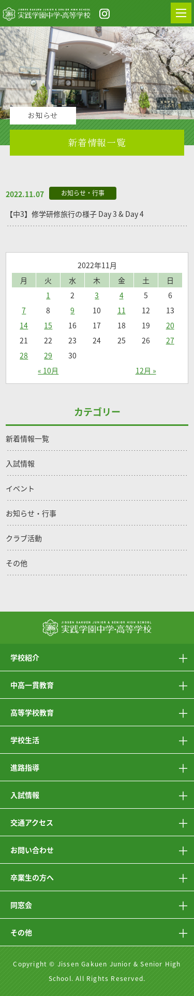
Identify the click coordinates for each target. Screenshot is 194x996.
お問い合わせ (32, 850)
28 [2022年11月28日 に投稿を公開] (24, 355)
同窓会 (21, 905)
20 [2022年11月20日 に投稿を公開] (170, 325)
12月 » (146, 370)
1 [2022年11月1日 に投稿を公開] (48, 295)
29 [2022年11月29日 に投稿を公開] (48, 355)
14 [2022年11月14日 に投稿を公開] (24, 325)
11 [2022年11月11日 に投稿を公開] (121, 310)
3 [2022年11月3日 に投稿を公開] (97, 295)
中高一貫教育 (32, 685)
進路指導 (24, 767)
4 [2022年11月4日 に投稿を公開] (122, 295)
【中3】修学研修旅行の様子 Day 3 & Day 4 (75, 214)
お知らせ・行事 (31, 513)
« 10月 (48, 370)
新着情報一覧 (27, 438)
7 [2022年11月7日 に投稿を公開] (24, 310)
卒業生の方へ (32, 877)
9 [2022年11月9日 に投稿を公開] (72, 310)
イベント (20, 488)
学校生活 (24, 740)
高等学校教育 (32, 712)
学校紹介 (24, 657)
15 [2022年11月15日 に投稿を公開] (48, 325)
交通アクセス (31, 822)
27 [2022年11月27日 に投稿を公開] (170, 340)
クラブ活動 (24, 538)
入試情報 (20, 463)
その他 (16, 563)
